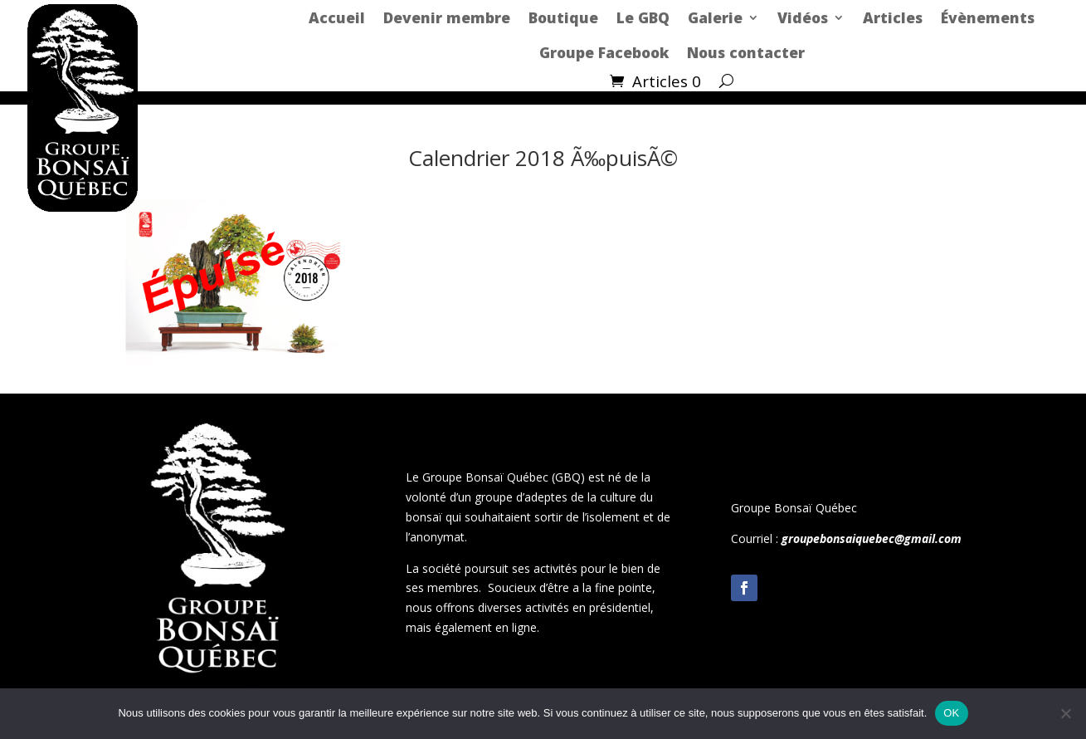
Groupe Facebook (604, 52)
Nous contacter (746, 52)
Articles (893, 17)
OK (951, 713)
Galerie (715, 17)
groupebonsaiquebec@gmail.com (872, 538)
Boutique (563, 17)
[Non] (1065, 713)
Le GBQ (643, 17)
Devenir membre (446, 17)
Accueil (337, 17)
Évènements (988, 17)
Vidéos (802, 17)
